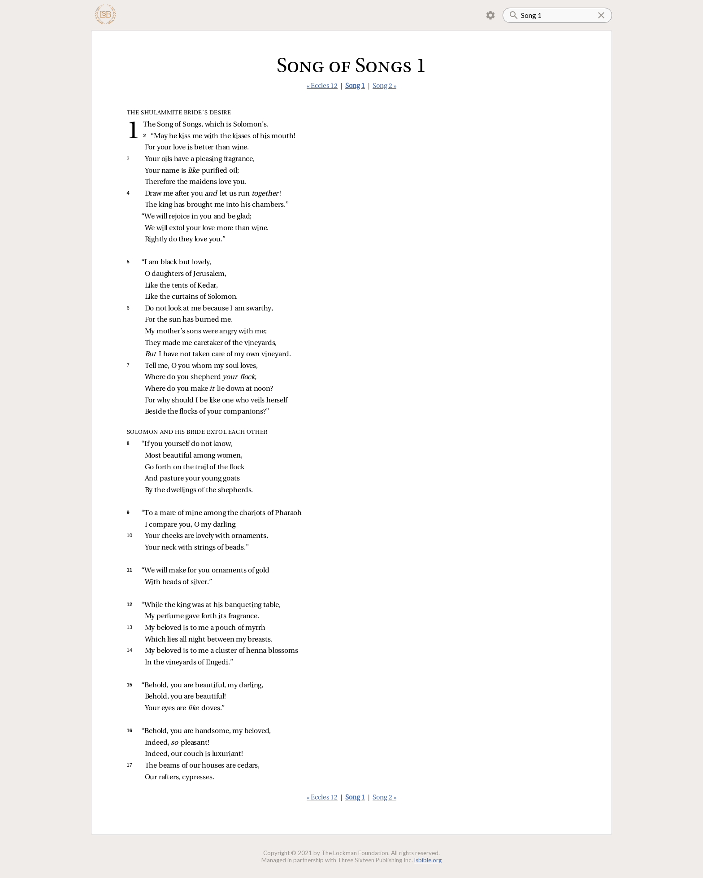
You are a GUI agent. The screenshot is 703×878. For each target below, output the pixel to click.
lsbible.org (428, 860)
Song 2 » (384, 86)
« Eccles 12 (322, 86)
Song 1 (355, 86)
